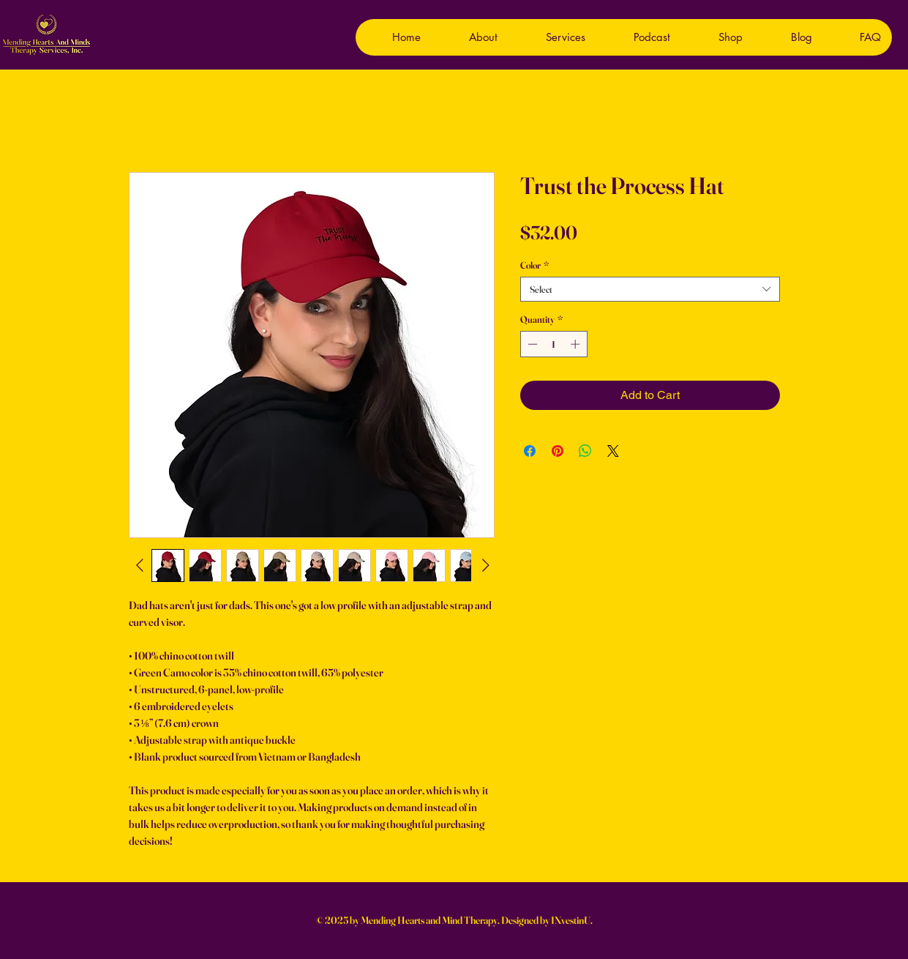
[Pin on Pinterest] (557, 451)
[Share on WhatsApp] (585, 451)
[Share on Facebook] (530, 451)
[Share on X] (613, 451)
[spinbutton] (553, 344)
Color (534, 265)
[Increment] (576, 344)
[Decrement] (531, 344)
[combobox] (650, 289)
